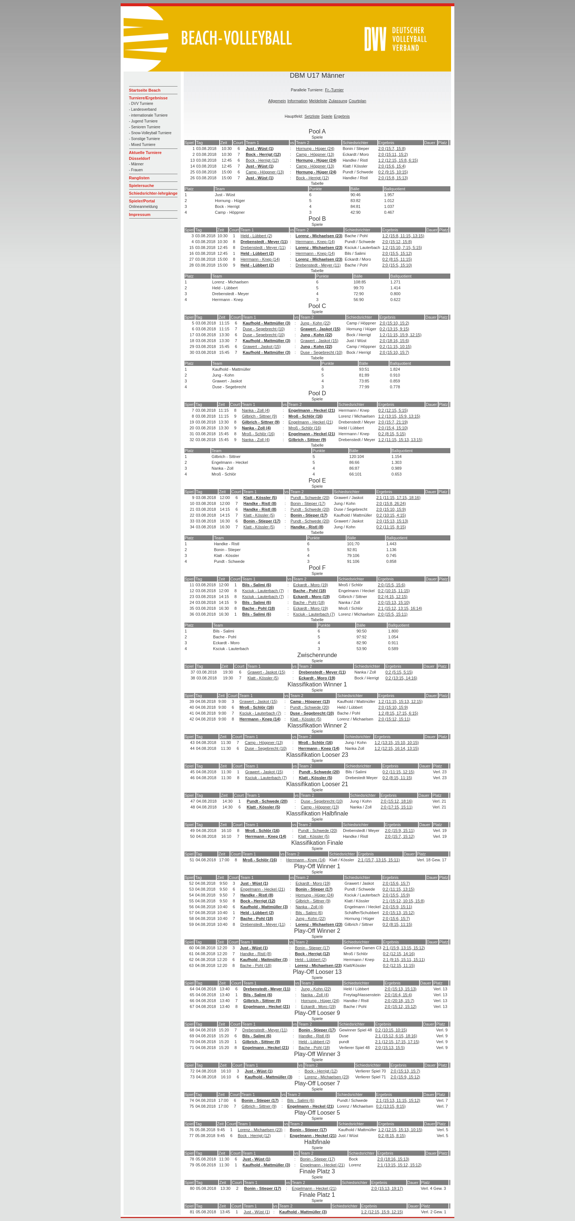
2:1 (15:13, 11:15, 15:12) (398, 1100)
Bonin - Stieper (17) (307, 503)
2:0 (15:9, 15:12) (405, 1077)
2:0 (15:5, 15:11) (392, 614)
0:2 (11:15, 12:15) (398, 772)
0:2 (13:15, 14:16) (401, 678)
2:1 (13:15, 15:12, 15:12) (399, 1165)
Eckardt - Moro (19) (310, 585)
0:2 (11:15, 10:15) (395, 346)
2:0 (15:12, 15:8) (397, 241)
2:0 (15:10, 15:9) (391, 509)
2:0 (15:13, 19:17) (387, 1188)
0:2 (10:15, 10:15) (391, 1030)
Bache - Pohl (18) (309, 590)
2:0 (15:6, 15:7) (396, 883)
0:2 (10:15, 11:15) (394, 590)
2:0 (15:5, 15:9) (396, 895)
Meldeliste (318, 101)
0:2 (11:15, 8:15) (391, 527)
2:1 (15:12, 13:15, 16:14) (400, 608)
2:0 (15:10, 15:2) (394, 323)
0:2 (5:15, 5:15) (399, 672)
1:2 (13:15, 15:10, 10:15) (396, 742)
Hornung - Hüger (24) (315, 148)
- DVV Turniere (141, 104)
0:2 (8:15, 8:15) (392, 1135)
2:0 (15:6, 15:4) (392, 166)
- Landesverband (143, 109)
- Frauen (136, 170)
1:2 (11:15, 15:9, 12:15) (400, 335)
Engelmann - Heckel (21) (312, 410)
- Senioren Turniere (145, 127)
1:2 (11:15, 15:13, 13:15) (400, 439)
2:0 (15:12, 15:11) (394, 719)
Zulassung (338, 101)
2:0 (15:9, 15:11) (400, 830)
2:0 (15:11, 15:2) (393, 154)
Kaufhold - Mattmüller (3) (266, 323)
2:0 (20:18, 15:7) (399, 1000)
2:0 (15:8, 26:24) (391, 503)
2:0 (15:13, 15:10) (394, 602)
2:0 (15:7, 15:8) (392, 148)
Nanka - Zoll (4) (256, 410)
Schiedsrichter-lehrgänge (153, 193)
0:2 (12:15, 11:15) (399, 965)
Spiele (327, 116)
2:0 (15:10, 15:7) (394, 352)
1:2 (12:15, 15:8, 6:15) (398, 160)
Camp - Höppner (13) (315, 154)
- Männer (136, 164)
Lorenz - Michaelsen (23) (319, 236)
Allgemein (277, 101)
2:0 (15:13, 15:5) (390, 1047)
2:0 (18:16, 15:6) (394, 340)
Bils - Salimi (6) (256, 585)
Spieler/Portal (142, 201)
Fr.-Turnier (334, 90)
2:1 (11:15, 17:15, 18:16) (398, 497)
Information (298, 101)
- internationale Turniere (148, 115)
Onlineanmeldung (143, 207)
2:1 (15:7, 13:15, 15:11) (379, 860)
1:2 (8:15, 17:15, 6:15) (398, 713)
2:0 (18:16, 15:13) (393, 1159)
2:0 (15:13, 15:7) (405, 1071)
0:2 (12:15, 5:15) (393, 410)
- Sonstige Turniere (144, 139)
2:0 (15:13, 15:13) (392, 521)
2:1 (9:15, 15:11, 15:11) (404, 959)
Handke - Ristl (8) (259, 503)
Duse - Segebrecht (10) (264, 329)
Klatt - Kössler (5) (260, 497)
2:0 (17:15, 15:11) (397, 807)
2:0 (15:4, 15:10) (393, 428)
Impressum (140, 214)
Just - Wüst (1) (260, 148)
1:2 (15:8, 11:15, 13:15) (403, 236)
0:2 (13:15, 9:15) (394, 329)
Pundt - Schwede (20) (309, 497)
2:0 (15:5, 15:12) (397, 253)
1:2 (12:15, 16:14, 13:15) (396, 748)
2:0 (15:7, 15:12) (400, 836)
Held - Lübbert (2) (256, 236)
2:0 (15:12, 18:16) (397, 801)
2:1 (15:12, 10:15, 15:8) (403, 901)
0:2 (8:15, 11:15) (397, 259)
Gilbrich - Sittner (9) (259, 416)
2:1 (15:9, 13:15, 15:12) (404, 948)
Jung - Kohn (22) (315, 323)
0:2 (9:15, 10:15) (393, 172)
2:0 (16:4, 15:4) (398, 995)
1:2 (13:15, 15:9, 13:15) (399, 416)
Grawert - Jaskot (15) (320, 329)
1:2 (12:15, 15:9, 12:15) (382, 1212)
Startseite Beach (145, 90)
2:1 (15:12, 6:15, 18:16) (396, 1036)
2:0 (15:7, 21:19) (393, 422)
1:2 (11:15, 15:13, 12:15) (400, 701)
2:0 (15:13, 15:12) (398, 912)
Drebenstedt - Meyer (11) (264, 241)
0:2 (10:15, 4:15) (391, 515)
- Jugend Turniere (143, 121)
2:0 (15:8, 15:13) (393, 178)
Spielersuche (141, 185)
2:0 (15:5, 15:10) (397, 265)
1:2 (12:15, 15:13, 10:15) (400, 1130)
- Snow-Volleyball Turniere (150, 133)
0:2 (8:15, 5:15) (392, 434)
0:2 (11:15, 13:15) (398, 889)
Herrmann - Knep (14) (315, 241)
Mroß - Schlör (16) (306, 416)
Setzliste (312, 116)
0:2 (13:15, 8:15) (391, 1106)
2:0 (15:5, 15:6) (391, 585)
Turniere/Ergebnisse (148, 98)
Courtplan (357, 101)
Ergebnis (341, 116)
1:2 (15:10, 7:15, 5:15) (402, 247)
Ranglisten (139, 178)
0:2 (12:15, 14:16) (399, 953)
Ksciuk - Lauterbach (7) (263, 590)
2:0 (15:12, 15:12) (401, 1006)
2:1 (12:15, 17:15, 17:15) (397, 1042)
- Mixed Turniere (142, 145)
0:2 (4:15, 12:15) (392, 596)
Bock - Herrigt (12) (263, 154)
